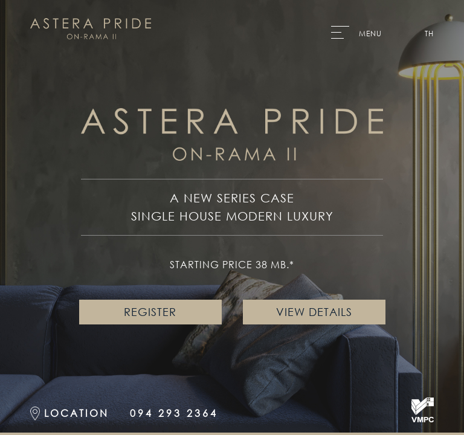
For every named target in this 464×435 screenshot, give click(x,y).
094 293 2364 (174, 413)
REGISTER (150, 311)
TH (429, 33)
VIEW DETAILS (314, 311)
